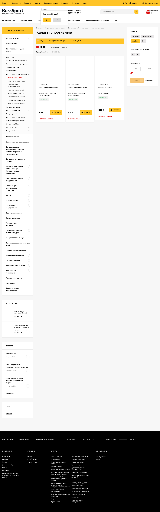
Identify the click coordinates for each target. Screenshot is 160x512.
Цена (62, 47)
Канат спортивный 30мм (48, 87)
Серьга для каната (105, 87)
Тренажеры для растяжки (80, 465)
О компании (16, 3)
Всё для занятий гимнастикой (16, 74)
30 (132, 54)
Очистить (149, 80)
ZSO (143, 41)
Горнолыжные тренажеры (80, 480)
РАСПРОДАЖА (55, 459)
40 (137, 54)
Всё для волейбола (12, 124)
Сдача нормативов (12, 67)
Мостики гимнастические (17, 81)
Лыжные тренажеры (78, 494)
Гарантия (27, 3)
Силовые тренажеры (78, 459)
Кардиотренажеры (78, 462)
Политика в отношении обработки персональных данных (10, 475)
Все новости (11, 393)
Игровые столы (56, 502)
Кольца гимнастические (16, 103)
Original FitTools (147, 36)
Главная (5, 3)
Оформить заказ (32, 462)
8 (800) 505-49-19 (74, 13)
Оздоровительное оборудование (77, 501)
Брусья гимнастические (16, 97)
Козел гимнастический (16, 93)
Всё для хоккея (11, 131)
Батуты (53, 499)
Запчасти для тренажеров (80, 491)
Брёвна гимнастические (16, 100)
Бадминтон (10, 57)
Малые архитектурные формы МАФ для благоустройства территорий (60, 485)
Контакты (75, 3)
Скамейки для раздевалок (15, 121)
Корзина (29, 456)
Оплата (37, 3)
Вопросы (64, 3)
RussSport (135, 41)
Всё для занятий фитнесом (15, 117)
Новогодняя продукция (79, 483)
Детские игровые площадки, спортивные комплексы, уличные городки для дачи (60, 474)
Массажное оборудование (80, 456)
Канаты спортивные (15, 77)
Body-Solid (135, 36)
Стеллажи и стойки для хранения (17, 64)
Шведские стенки (56, 466)
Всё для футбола (11, 127)
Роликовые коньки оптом (80, 488)
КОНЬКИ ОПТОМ (56, 456)
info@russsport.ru (71, 439)
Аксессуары (75, 497)
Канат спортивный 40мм (77, 87)
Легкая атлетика (11, 71)
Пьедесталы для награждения (16, 60)
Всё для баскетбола (13, 110)
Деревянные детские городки (60, 469)
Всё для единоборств (13, 114)
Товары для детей (77, 486)
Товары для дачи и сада (79, 472)
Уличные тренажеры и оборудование (58, 490)
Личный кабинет (32, 459)
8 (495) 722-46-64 (74, 10)
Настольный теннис (13, 107)
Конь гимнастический (16, 90)
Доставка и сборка (51, 3)
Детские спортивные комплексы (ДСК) (78, 468)
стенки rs (9, 414)
